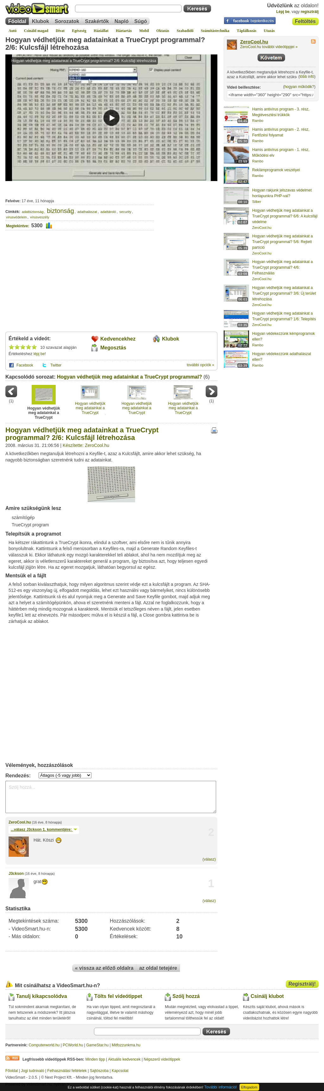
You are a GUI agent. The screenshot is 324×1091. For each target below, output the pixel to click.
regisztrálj (310, 11)
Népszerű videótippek (162, 1059)
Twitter (55, 365)
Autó (12, 30)
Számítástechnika (215, 30)
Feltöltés (305, 21)
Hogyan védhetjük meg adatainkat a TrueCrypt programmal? (129, 376)
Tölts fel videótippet (118, 996)
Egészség (79, 30)
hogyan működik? (299, 87)
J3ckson (16, 873)
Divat (60, 30)
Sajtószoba (99, 1071)
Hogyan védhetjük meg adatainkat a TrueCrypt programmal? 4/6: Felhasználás (137, 408)
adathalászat (87, 212)
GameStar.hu (97, 1045)
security (125, 212)
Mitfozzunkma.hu (126, 1045)
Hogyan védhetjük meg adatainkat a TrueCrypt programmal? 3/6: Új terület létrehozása (90, 408)
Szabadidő (185, 30)
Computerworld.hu (43, 1045)
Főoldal (17, 21)
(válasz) (209, 859)
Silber (256, 202)
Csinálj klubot (267, 996)
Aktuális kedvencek (124, 1059)
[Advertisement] (186, 208)
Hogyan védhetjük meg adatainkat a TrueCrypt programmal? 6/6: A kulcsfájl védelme (284, 216)
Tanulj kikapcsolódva (41, 996)
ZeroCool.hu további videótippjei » (268, 47)
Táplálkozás (246, 30)
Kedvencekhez (117, 339)
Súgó (140, 21)
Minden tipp (95, 1059)
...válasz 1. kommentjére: (44, 829)
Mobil (144, 30)
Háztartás (124, 30)
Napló (121, 21)
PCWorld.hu (73, 1045)
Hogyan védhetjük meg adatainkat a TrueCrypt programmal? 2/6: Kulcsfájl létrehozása (105, 43)
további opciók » (200, 365)
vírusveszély (39, 217)
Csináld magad (36, 30)
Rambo (257, 120)
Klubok (40, 21)
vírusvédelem (16, 217)
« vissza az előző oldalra (104, 968)
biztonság (60, 210)
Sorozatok (67, 21)
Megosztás (113, 347)
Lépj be (283, 11)
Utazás (269, 30)
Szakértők (97, 21)
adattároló (108, 212)
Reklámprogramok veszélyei (276, 170)
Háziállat (101, 30)
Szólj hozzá (186, 996)
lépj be (39, 354)
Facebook (24, 365)
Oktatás (162, 30)
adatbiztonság (33, 212)
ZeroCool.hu (20, 822)
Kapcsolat (120, 1071)
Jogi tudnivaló (32, 1071)
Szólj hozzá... (110, 797)
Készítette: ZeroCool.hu (86, 445)
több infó (307, 76)
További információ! (220, 1087)
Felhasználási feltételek (67, 1071)
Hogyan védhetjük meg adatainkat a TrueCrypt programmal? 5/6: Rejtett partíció (183, 408)
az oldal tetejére (158, 968)
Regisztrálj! (302, 984)
